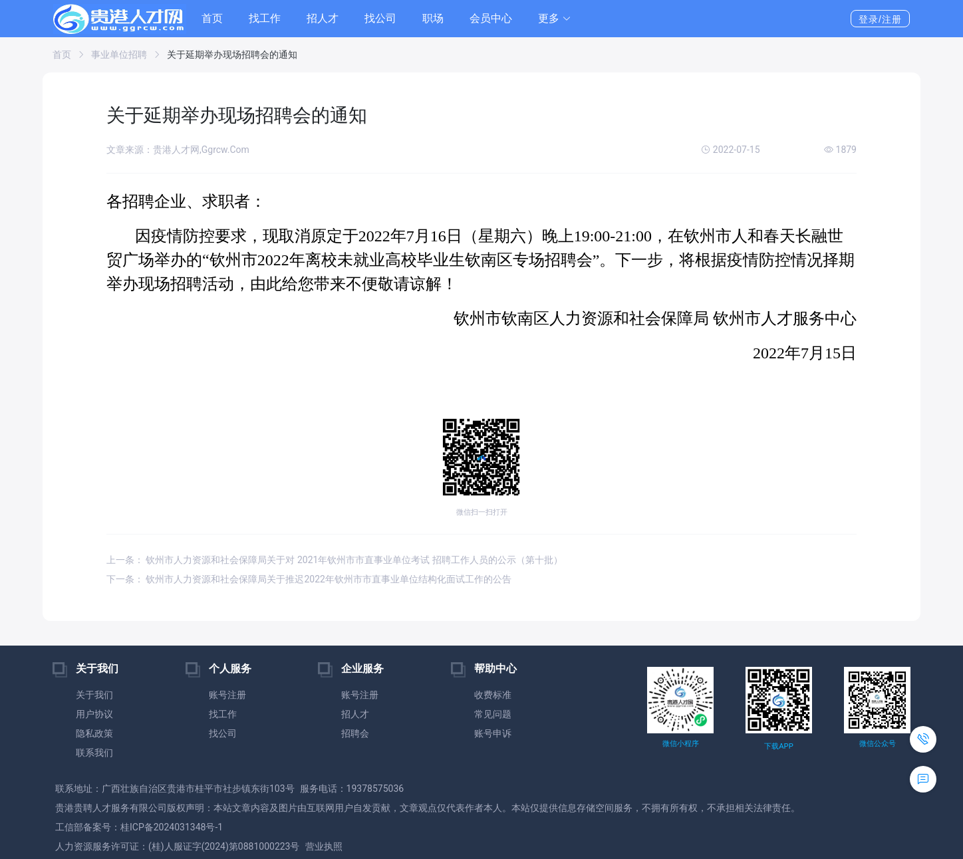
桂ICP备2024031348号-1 (171, 827)
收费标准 (492, 694)
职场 (433, 18)
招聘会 (355, 733)
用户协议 (94, 714)
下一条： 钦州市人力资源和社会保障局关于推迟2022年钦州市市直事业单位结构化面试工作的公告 (308, 579)
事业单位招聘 (119, 54)
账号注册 (227, 694)
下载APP (778, 746)
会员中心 (491, 18)
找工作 (265, 18)
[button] (554, 19)
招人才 (323, 18)
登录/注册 (880, 19)
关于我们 (94, 694)
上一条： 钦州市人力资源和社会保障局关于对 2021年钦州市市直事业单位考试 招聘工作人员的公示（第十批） (334, 559)
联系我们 (94, 752)
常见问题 (492, 714)
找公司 (380, 18)
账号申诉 (492, 733)
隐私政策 (94, 733)
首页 (212, 18)
